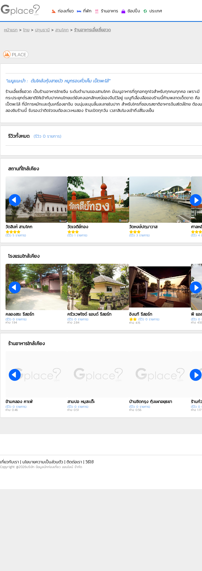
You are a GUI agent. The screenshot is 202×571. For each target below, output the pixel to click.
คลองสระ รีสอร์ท (20, 314)
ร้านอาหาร (106, 11)
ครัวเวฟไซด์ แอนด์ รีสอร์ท (89, 314)
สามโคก (62, 30)
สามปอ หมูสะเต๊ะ (81, 401)
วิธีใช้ (89, 462)
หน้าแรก (11, 30)
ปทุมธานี (42, 30)
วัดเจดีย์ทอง (77, 227)
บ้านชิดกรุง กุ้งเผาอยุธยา (150, 401)
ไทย (26, 30)
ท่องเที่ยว (62, 11)
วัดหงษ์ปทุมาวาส (143, 227)
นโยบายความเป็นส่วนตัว (42, 462)
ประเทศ (152, 11)
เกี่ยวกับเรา (9, 462)
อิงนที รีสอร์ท (140, 314)
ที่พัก (84, 11)
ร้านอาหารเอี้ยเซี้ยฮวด (92, 30)
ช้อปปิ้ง (130, 11)
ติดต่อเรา (74, 462)
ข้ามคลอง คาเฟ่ (19, 401)
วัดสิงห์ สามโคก (19, 227)
